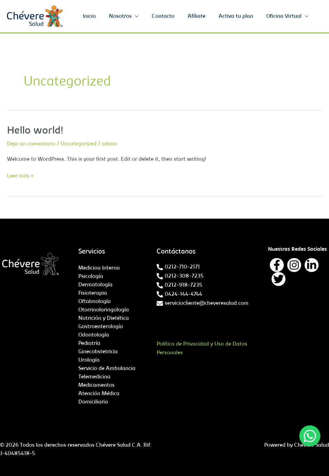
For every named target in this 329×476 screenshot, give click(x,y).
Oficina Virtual (285, 16)
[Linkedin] (312, 265)
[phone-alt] (178, 267)
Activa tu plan (239, 16)
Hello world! (35, 131)
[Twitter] (278, 279)
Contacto (170, 16)
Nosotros (129, 16)
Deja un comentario (31, 144)
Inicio (100, 16)
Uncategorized (78, 144)
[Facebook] (277, 265)
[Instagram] (294, 265)
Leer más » (20, 175)
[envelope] (203, 303)
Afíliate (202, 16)
